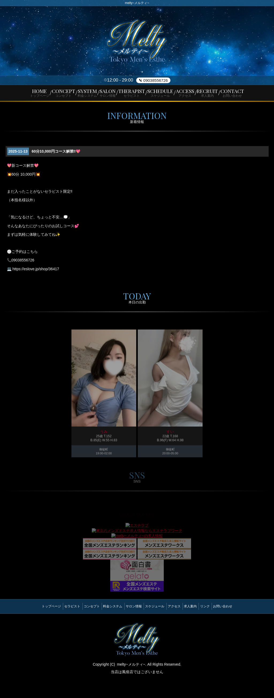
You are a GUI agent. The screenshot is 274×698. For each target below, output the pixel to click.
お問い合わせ (240, 624)
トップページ (33, 624)
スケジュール (156, 624)
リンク (219, 624)
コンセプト (82, 624)
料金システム (106, 624)
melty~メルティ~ (131, 680)
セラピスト (58, 624)
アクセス (180, 624)
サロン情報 (132, 624)
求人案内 (200, 624)
